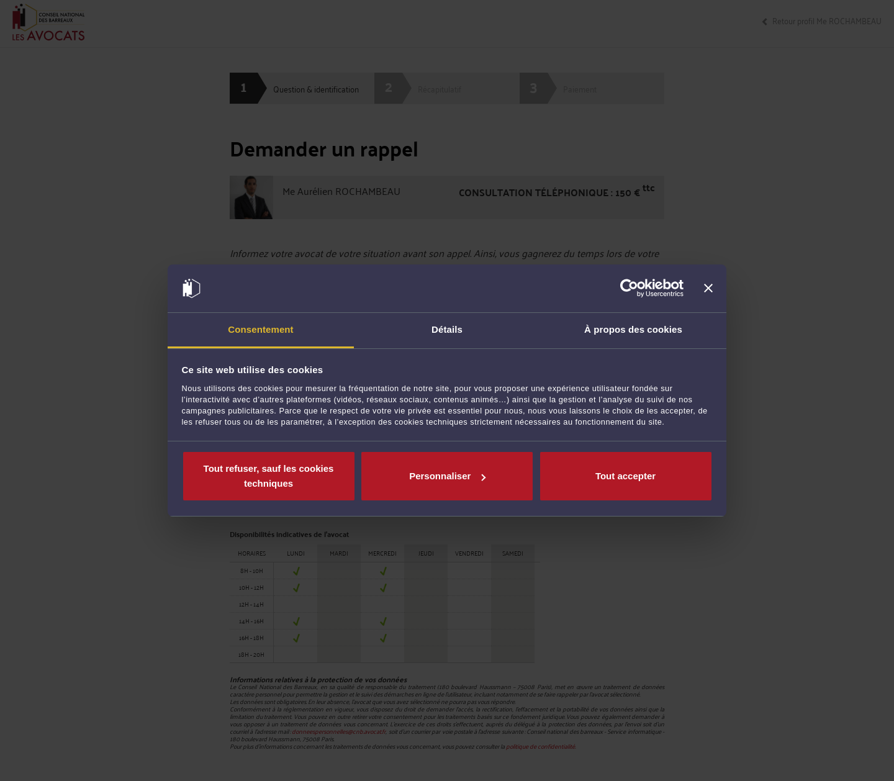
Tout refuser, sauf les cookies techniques (269, 476)
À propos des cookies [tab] (633, 329)
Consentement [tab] (260, 329)
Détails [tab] (447, 329)
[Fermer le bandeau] (708, 288)
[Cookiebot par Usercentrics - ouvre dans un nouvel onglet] (629, 288)
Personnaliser (447, 476)
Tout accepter (625, 476)
